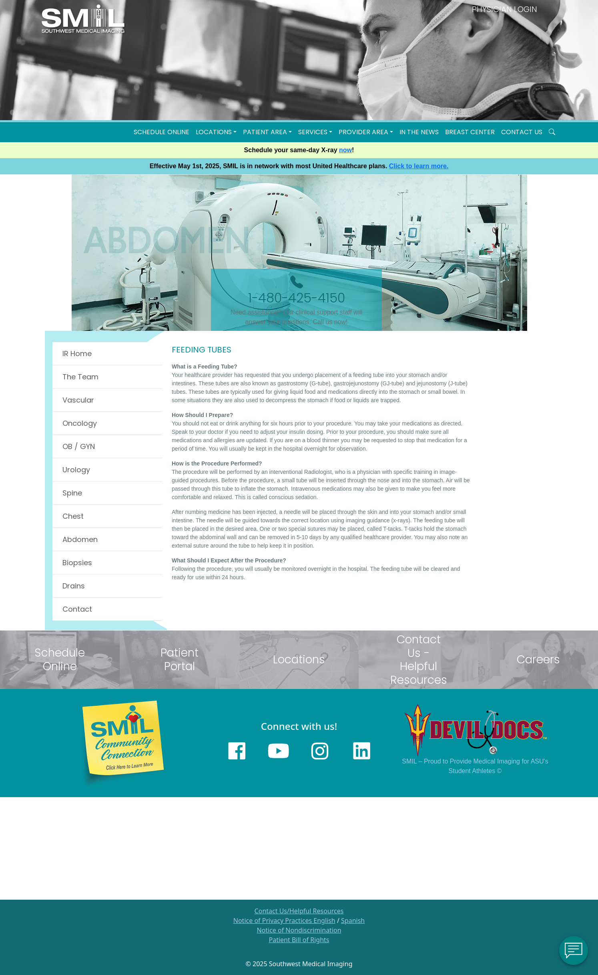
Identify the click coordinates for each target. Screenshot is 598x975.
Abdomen (80, 539)
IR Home (77, 354)
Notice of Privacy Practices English (284, 920)
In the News (419, 132)
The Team (80, 377)
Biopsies (77, 563)
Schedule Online (161, 132)
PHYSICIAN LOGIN (504, 9)
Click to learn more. (419, 166)
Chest (73, 516)
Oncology (79, 423)
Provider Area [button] (363, 132)
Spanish (353, 920)
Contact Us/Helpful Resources (299, 911)
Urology (76, 470)
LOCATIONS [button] (214, 132)
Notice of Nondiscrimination (299, 930)
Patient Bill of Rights (299, 939)
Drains (73, 586)
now (345, 150)
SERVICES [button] (312, 132)
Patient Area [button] (265, 132)
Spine (72, 493)
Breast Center (470, 132)
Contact (77, 609)
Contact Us (521, 132)
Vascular (78, 400)
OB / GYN (78, 446)
